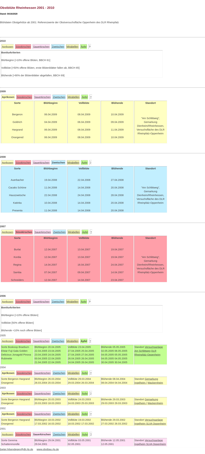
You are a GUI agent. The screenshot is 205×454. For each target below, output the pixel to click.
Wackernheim (155, 382)
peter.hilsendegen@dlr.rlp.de (17, 449)
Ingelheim (140, 423)
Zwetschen (58, 46)
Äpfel (84, 46)
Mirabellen (72, 46)
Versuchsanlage (154, 347)
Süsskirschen (23, 46)
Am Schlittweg (142, 350)
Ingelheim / (140, 382)
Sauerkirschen (41, 46)
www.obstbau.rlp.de (48, 449)
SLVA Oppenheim (156, 423)
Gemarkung (151, 379)
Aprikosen (7, 46)
